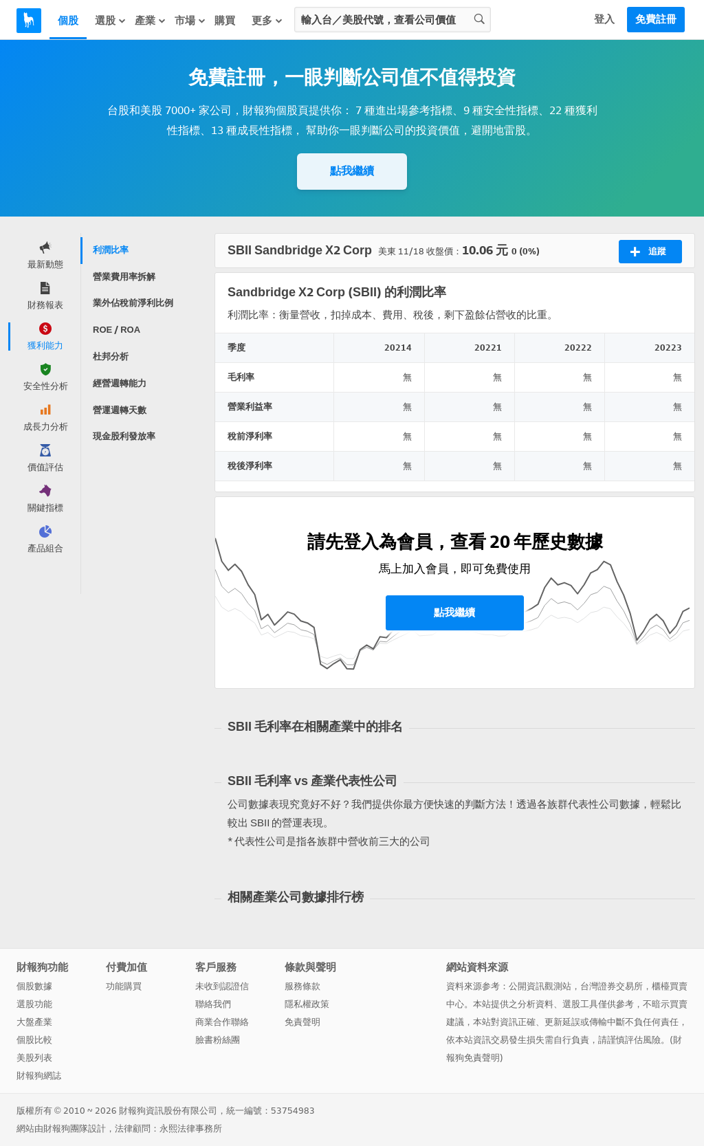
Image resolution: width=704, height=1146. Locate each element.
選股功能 (34, 1004)
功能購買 (124, 986)
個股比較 (34, 1040)
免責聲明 (302, 1022)
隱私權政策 (307, 1004)
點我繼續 (352, 170)
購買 (224, 20)
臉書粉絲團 (217, 1040)
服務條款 (302, 986)
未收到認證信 (222, 986)
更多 (267, 20)
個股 (68, 20)
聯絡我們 (213, 1004)
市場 (190, 20)
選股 (110, 20)
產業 (150, 20)
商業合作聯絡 (222, 1022)
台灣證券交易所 (611, 986)
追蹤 (648, 251)
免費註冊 (655, 19)
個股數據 (34, 986)
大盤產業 (34, 1022)
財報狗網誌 (38, 1075)
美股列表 (34, 1058)
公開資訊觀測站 (540, 986)
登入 (604, 19)
